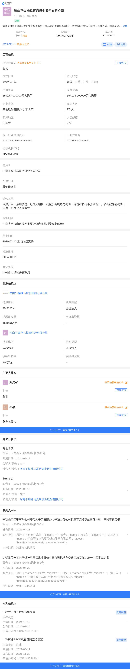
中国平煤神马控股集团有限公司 (28, 293)
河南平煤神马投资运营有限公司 (28, 332)
